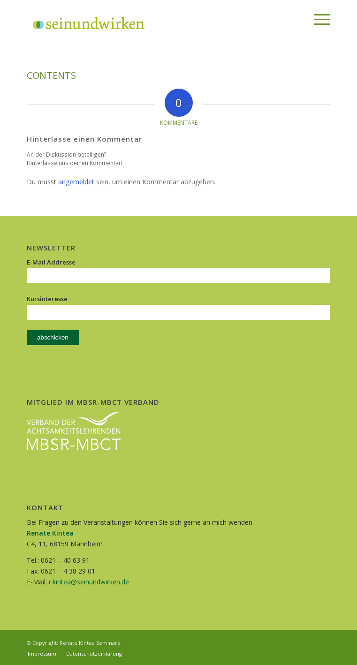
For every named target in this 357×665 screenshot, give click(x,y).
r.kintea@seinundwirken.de (89, 581)
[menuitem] (295, 19)
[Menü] (317, 19)
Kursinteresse (47, 299)
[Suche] (295, 19)
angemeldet (76, 181)
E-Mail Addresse (51, 262)
